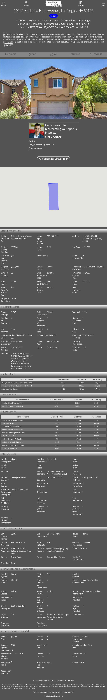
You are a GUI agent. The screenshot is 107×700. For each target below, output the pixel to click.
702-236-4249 (53, 236)
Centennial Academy (9, 423)
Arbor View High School (10, 389)
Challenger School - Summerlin (13, 442)
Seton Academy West (9, 436)
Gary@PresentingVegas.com (41, 144)
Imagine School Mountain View (13, 403)
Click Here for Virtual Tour (53, 158)
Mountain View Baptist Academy (13, 433)
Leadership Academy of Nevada (13, 406)
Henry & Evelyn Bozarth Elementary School (17, 383)
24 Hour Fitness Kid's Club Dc (12, 439)
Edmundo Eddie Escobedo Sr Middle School (17, 386)
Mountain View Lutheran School (13, 445)
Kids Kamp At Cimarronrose (11, 426)
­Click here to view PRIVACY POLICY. (25, 688)
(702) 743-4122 (35, 148)
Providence (71, 20)
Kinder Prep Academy (9, 448)
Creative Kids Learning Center (12, 420)
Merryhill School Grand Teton (12, 429)
